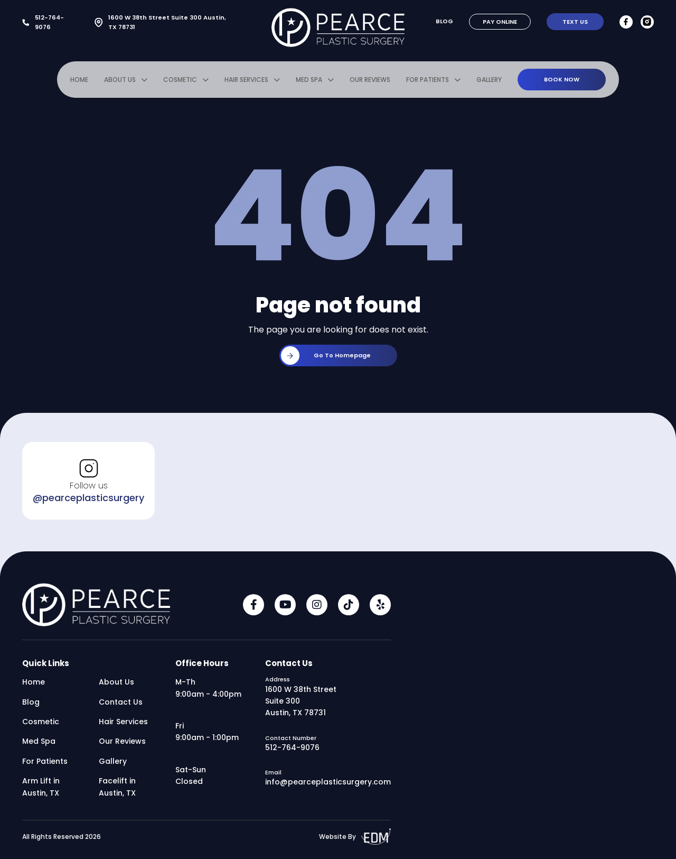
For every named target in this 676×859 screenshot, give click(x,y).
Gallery (489, 82)
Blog (444, 21)
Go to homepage (326, 358)
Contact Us (121, 705)
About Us (120, 82)
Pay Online (500, 21)
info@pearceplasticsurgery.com (328, 785)
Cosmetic (180, 82)
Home (79, 82)
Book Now (561, 82)
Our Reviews (370, 82)
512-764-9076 (42, 22)
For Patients (427, 82)
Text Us (575, 21)
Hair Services (246, 82)
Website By (355, 840)
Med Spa (309, 82)
